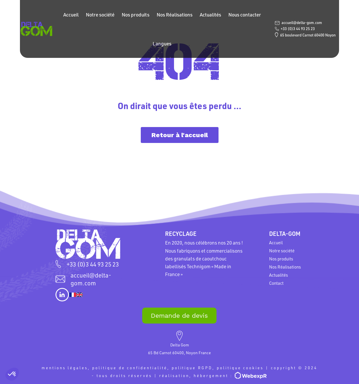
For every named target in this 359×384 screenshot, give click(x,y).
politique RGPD (192, 367)
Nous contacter (245, 14)
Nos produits (136, 14)
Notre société (100, 14)
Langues (162, 43)
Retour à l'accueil (179, 135)
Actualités (210, 14)
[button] (12, 374)
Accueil (71, 14)
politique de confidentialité (129, 367)
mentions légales (64, 367)
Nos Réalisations (175, 14)
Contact (276, 283)
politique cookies (240, 367)
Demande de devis (179, 315)
